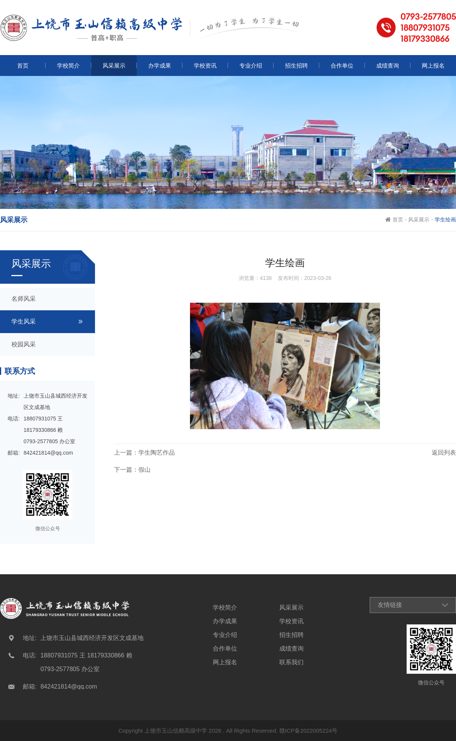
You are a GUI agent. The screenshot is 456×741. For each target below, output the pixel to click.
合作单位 (225, 649)
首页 (398, 219)
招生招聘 (291, 635)
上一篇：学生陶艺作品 (144, 452)
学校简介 (225, 608)
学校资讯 (291, 621)
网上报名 (225, 662)
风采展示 (418, 219)
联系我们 (291, 662)
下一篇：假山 (132, 469)
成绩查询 (291, 649)
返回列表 (444, 452)
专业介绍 (225, 635)
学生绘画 (445, 219)
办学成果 (225, 621)
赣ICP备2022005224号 (308, 730)
